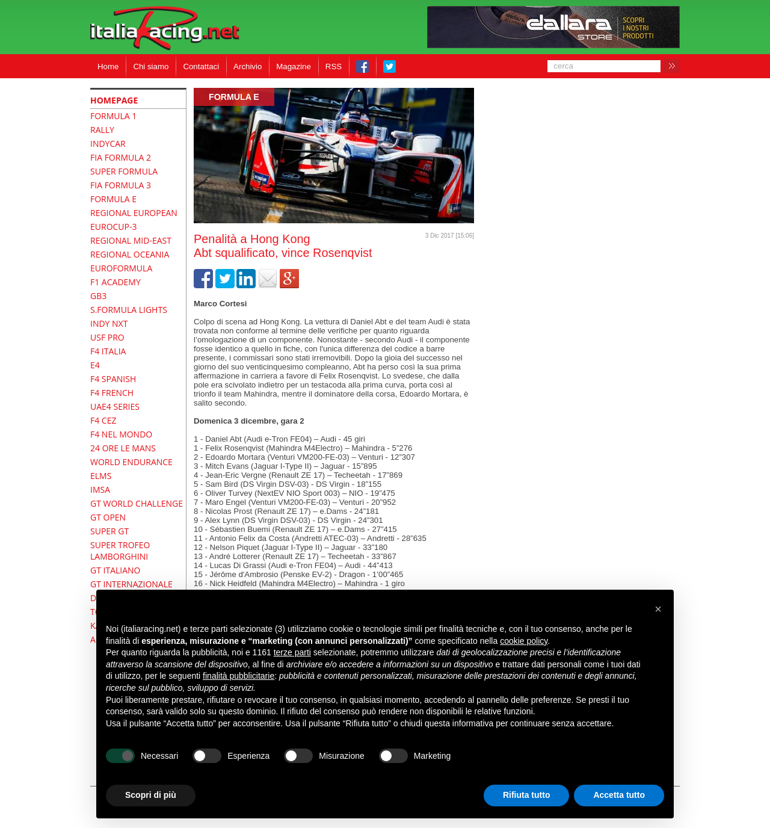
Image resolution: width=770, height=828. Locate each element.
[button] (658, 609)
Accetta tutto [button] (619, 795)
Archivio (247, 66)
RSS (333, 66)
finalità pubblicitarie (238, 676)
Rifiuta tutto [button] (526, 795)
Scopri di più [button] (150, 795)
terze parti (292, 652)
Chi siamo (150, 66)
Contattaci (201, 66)
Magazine (293, 66)
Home (108, 66)
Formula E (234, 97)
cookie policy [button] (523, 641)
